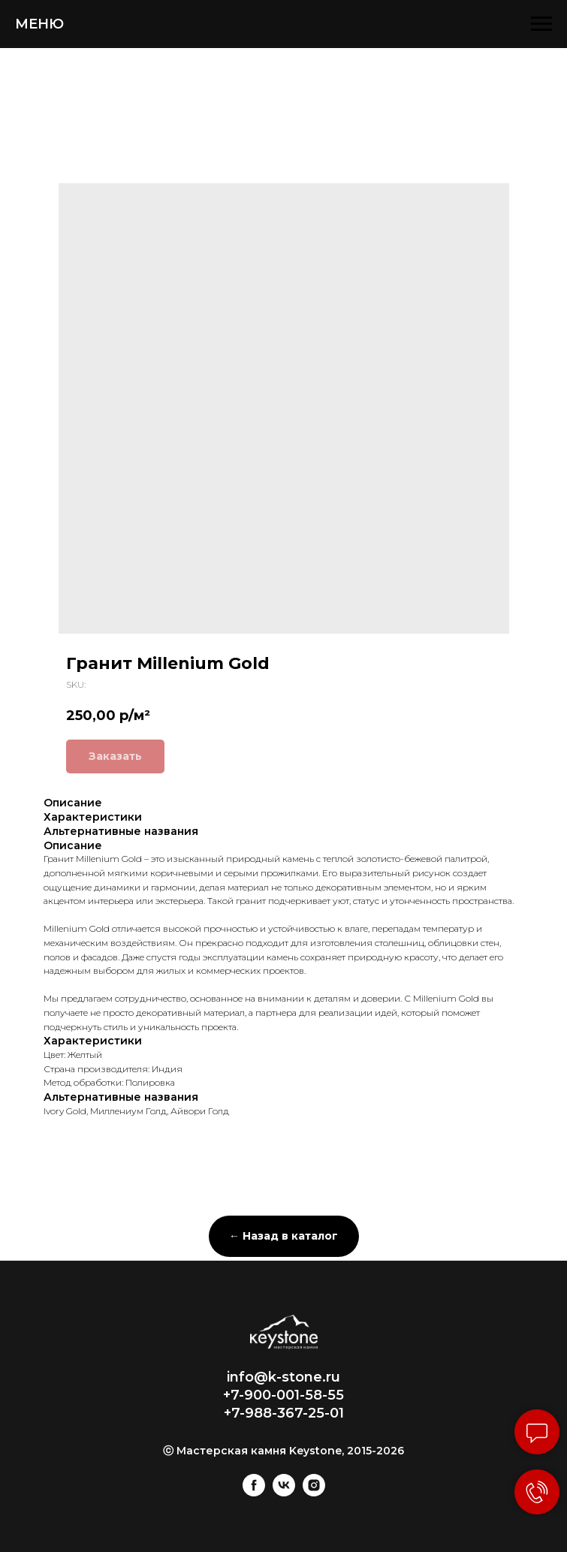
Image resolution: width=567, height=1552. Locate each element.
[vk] (284, 1492)
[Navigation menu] (541, 24)
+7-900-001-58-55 (283, 1395)
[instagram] (314, 1492)
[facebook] (254, 1492)
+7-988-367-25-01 (284, 1413)
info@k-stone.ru (283, 1377)
